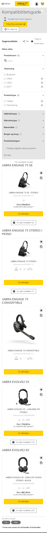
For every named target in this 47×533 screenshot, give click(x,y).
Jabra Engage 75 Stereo (23, 261)
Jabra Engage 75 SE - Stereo (23, 192)
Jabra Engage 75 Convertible (23, 350)
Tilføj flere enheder (16, 24)
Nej (15, 522)
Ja (6, 522)
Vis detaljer (23, 213)
